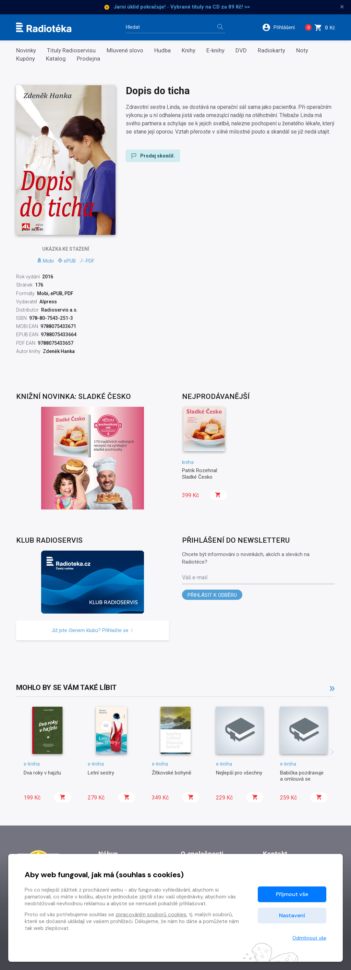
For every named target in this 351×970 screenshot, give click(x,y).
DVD (241, 50)
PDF (87, 261)
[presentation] (332, 752)
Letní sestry (101, 773)
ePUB (67, 261)
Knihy (188, 50)
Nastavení (292, 915)
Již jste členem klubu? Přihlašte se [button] (92, 630)
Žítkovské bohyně (171, 773)
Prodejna (88, 59)
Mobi (45, 261)
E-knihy (215, 50)
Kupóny (25, 59)
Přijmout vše (292, 894)
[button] (281, 27)
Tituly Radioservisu (71, 50)
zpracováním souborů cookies (151, 914)
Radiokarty (271, 50)
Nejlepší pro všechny (239, 773)
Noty (302, 50)
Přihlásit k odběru (212, 595)
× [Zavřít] (342, 7)
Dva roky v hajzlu (42, 773)
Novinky (26, 50)
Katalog (56, 59)
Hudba (162, 50)
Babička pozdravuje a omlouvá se (302, 776)
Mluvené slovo (125, 50)
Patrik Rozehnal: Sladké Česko (200, 473)
